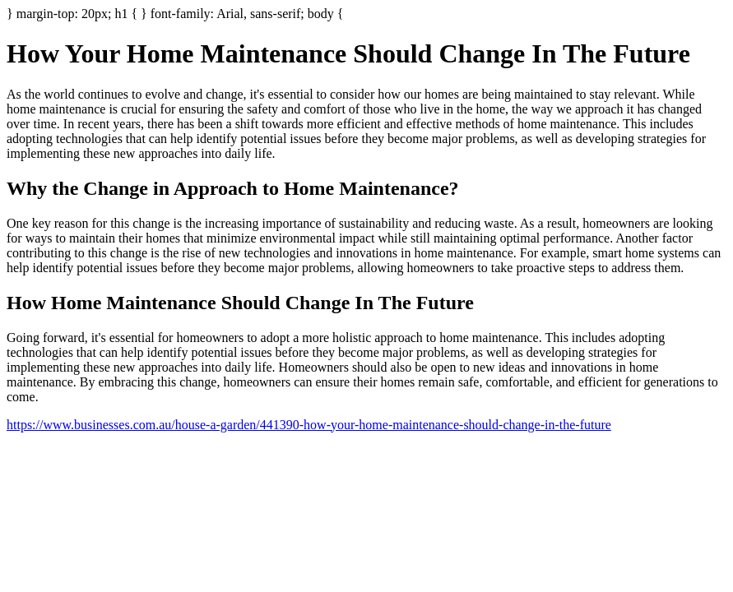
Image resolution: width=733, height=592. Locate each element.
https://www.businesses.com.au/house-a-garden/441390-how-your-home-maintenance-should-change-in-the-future (309, 425)
